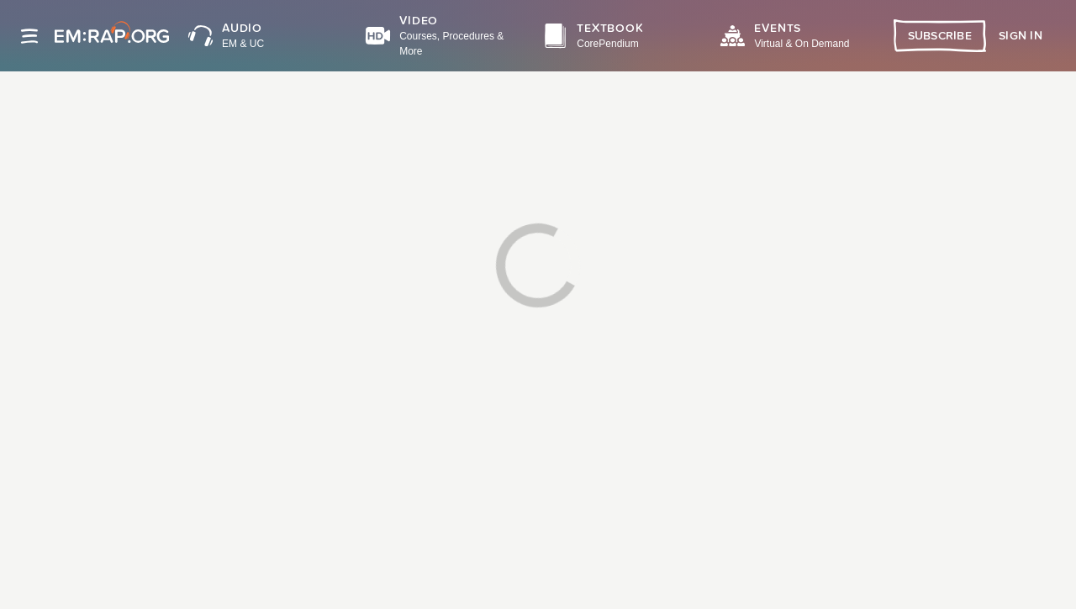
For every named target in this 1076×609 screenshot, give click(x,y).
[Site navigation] (29, 36)
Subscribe (940, 36)
